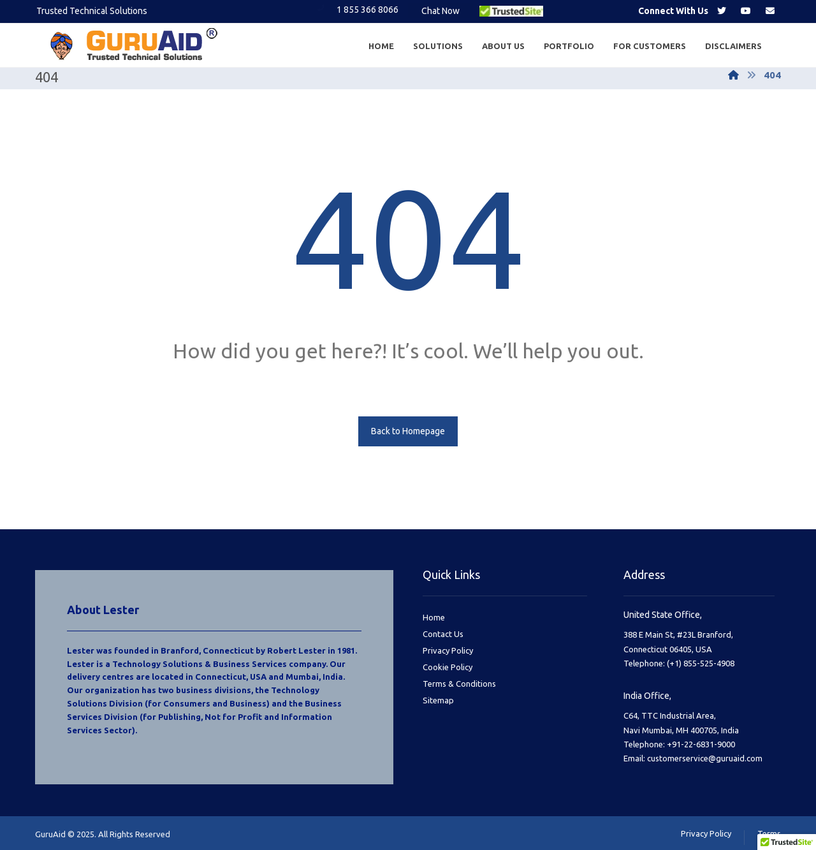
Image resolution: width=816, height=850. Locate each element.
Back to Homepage (408, 431)
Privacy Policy (448, 650)
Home (434, 617)
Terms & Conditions (459, 683)
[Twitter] (721, 11)
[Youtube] (746, 11)
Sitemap (438, 700)
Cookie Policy (447, 667)
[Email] (770, 11)
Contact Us (443, 633)
